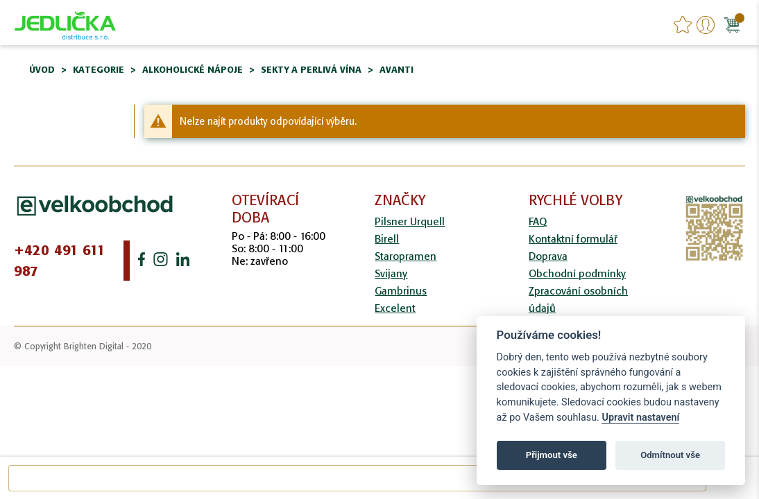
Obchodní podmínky (577, 273)
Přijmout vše (551, 455)
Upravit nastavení (640, 417)
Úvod (42, 70)
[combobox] (357, 478)
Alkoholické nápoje (192, 70)
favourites (683, 25)
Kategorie (98, 70)
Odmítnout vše (670, 455)
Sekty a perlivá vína (311, 70)
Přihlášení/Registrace (706, 25)
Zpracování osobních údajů (578, 299)
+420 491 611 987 (59, 260)
